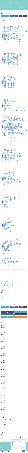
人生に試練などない (5, 264)
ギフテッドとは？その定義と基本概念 (8, 86)
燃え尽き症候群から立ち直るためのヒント (8, 183)
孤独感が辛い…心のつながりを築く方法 (8, 152)
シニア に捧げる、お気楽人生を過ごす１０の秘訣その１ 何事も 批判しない (13, 209)
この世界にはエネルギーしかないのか (8, 247)
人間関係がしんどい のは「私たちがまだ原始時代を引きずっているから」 (13, 116)
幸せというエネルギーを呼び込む (7, 245)
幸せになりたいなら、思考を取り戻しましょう (9, 225)
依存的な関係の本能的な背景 (7, 52)
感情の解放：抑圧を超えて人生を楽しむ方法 (9, 53)
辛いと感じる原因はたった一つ (7, 104)
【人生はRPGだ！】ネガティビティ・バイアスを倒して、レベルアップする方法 (14, 35)
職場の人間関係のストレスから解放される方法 (9, 38)
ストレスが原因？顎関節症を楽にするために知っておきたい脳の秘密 (12, 88)
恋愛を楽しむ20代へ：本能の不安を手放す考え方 (9, 149)
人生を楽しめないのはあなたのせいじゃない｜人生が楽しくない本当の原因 (13, 118)
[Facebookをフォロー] (7, 314)
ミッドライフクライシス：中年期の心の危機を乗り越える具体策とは (12, 181)
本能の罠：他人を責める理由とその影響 (8, 61)
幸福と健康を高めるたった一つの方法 (8, 221)
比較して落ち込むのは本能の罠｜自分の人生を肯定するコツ (11, 28)
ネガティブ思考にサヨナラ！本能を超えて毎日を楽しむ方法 (11, 37)
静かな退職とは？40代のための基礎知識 (8, 87)
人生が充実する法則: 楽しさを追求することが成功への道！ (11, 172)
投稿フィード (3, 432)
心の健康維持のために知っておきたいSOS (8, 177)
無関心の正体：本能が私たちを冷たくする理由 (9, 65)
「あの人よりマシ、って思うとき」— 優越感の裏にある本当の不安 (12, 136)
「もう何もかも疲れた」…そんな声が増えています (10, 139)
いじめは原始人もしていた (6, 100)
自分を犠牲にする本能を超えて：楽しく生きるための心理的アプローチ (12, 55)
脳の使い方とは (3, 283)
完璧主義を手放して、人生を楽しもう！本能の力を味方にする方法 (12, 156)
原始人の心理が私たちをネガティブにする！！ (9, 97)
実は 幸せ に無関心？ (6, 220)
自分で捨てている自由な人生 (7, 106)
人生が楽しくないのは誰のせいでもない (8, 89)
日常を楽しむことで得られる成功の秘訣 (8, 174)
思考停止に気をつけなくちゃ (7, 218)
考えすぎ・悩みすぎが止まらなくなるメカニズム (9, 117)
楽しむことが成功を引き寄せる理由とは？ (8, 175)
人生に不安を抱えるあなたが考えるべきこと (9, 83)
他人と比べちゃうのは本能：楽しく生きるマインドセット (11, 151)
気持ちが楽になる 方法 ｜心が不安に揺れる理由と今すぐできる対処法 (12, 126)
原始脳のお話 (4, 20)
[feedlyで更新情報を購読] (7, 317)
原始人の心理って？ (5, 98)
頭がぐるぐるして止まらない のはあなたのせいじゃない (10, 122)
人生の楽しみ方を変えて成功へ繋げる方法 (8, 173)
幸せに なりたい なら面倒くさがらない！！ (9, 222)
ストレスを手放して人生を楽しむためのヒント (9, 197)
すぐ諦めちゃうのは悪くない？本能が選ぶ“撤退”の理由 (10, 57)
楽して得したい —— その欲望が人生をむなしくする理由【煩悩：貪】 (12, 132)
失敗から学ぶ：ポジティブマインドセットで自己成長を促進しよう (12, 161)
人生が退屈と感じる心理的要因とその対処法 (9, 162)
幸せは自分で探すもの (6, 224)
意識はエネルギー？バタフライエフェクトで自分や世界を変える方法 (12, 243)
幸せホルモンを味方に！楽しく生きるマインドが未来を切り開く (11, 240)
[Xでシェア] (5, 16)
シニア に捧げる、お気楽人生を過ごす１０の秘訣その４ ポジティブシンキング (14, 256)
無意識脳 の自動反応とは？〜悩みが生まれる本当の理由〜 (10, 281)
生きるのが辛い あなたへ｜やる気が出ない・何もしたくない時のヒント (12, 124)
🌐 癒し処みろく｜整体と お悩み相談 (7, 285)
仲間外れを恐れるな (5, 99)
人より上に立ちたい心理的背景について (8, 262)
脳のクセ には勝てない (6, 228)
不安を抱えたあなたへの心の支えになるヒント (9, 82)
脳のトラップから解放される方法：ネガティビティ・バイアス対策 (12, 153)
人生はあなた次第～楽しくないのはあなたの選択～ (10, 207)
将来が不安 (4, 223)
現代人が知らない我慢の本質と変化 (7, 178)
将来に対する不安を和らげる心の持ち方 (8, 85)
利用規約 (2, 279)
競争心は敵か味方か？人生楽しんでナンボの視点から (10, 157)
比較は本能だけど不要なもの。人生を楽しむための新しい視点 (11, 59)
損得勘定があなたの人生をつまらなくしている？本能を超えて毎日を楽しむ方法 (14, 34)
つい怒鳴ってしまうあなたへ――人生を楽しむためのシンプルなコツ (12, 36)
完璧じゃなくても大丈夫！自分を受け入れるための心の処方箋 (11, 41)
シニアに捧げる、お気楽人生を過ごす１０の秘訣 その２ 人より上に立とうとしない (14, 208)
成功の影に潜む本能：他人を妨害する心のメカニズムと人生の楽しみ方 (12, 54)
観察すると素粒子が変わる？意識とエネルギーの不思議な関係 (11, 244)
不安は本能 (4, 81)
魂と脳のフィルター (5, 229)
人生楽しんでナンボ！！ (6, 201)
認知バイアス (4, 102)
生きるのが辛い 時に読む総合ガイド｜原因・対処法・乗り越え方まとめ (12, 125)
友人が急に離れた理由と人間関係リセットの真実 (9, 76)
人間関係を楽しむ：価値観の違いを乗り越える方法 (10, 33)
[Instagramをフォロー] (20, 314)
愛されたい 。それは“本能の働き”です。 (8, 129)
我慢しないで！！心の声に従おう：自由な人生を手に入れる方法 (11, 195)
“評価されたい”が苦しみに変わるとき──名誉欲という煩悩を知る (11, 25)
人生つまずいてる (5, 204)
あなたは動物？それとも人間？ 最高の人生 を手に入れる (10, 101)
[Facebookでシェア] (14, 16)
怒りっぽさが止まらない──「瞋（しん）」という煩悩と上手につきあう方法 (13, 257)
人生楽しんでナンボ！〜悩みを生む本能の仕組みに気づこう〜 (11, 30)
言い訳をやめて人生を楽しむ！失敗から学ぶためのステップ (11, 160)
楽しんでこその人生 (5, 202)
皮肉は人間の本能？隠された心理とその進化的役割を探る (11, 60)
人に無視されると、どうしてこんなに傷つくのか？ (10, 258)
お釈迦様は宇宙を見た (6, 227)
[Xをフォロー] (20, 312)
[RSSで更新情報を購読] (20, 317)
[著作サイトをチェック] (7, 312)
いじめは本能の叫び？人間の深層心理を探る (9, 66)
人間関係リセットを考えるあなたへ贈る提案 (9, 78)
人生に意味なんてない (6, 203)
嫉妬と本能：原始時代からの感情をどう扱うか (9, 159)
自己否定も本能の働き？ (6, 75)
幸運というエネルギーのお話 (6, 231)
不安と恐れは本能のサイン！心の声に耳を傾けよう (10, 74)
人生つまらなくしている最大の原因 (7, 200)
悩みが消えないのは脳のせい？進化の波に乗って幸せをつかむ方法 (12, 261)
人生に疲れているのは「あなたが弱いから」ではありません (11, 137)
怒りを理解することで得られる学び (7, 241)
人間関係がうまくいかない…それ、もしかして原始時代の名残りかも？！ (13, 39)
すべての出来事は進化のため (7, 265)
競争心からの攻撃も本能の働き (7, 43)
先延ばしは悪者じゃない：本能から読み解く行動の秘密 (10, 63)
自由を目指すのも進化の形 (6, 266)
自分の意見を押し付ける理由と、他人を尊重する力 (10, 51)
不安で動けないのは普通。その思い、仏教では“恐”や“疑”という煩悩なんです (13, 26)
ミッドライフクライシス (6, 182)
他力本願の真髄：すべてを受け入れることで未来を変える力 (11, 239)
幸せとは (4, 226)
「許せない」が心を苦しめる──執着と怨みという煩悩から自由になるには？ (13, 133)
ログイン (2, 429)
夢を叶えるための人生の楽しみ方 (7, 242)
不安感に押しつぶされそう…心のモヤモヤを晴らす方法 (10, 42)
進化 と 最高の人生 (5, 248)
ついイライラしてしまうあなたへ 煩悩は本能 (9, 29)
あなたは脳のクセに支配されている (7, 108)
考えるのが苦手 (5, 109)
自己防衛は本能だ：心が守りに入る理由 (8, 62)
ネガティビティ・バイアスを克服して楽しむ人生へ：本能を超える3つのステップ (14, 155)
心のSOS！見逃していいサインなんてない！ (9, 40)
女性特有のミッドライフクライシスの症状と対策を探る (10, 179)
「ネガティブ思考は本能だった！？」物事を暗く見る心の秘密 (11, 56)
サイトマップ (3, 287)
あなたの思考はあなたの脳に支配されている (8, 268)
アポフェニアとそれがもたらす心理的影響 (8, 84)
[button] (23, 16)
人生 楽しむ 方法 (5, 206)
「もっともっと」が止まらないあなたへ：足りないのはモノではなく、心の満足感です (14, 138)
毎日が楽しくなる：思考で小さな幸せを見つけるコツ (10, 150)
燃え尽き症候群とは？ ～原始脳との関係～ (8, 185)
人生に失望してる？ (5, 205)
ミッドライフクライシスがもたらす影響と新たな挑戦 (10, 180)
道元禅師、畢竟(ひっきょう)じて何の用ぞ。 (9, 111)
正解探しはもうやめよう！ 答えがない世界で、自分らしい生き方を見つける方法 (14, 110)
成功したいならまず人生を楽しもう (7, 171)
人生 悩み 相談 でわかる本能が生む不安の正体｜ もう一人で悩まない (12, 127)
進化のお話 (3, 260)
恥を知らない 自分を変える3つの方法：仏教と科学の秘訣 (10, 128)
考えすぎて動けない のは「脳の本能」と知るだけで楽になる (11, 123)
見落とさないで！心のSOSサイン (7, 176)
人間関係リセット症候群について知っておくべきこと (10, 79)
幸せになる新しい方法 (5, 113)
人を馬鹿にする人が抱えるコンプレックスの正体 (9, 158)
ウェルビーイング (5, 219)
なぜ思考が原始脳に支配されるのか (7, 105)
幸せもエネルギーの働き (6, 246)
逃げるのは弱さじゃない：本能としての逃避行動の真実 (10, 64)
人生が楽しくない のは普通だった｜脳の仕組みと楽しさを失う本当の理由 (13, 119)
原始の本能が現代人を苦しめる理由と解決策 (9, 154)
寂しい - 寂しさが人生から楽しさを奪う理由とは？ (10, 198)
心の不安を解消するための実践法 (7, 80)
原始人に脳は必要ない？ (6, 263)
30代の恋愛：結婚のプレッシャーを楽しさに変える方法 (10, 148)
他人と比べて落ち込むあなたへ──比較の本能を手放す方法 (11, 27)
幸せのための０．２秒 (6, 103)
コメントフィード (4, 434)
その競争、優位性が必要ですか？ (7, 196)
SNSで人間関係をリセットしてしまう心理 (8, 77)
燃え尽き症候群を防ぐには (6, 184)
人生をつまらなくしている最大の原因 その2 (9, 199)
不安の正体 (4, 107)
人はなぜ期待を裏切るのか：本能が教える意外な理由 (10, 58)
